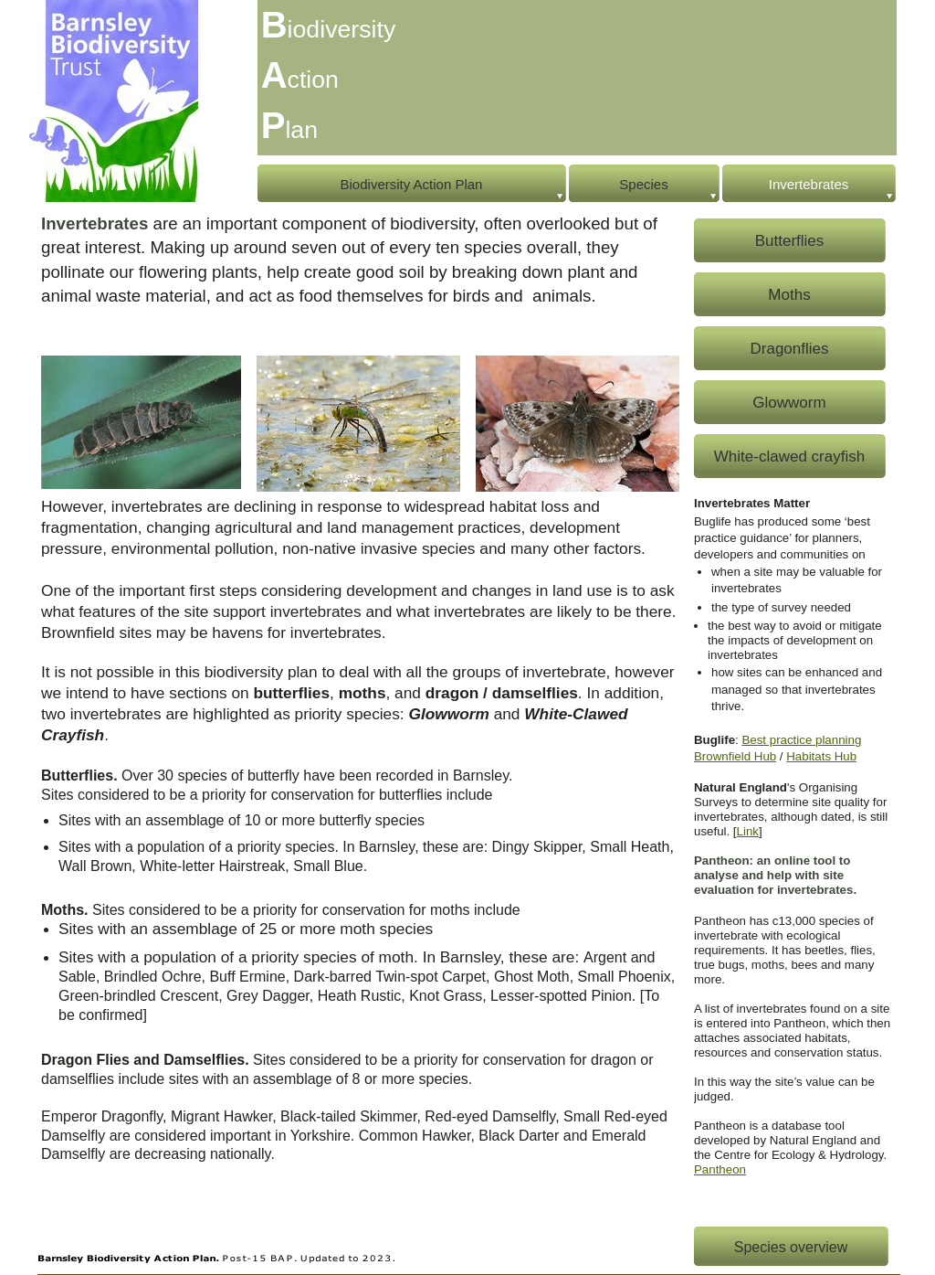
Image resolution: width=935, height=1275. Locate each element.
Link (748, 831)
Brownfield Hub (735, 756)
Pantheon (720, 1169)
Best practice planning (801, 740)
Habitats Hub (821, 756)
